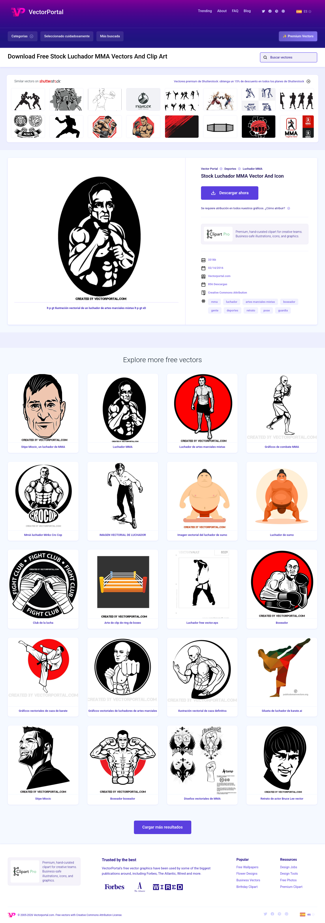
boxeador (289, 301)
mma (214, 301)
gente (214, 310)
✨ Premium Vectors (298, 36)
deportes (232, 310)
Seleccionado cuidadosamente (67, 36)
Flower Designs (246, 873)
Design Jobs (288, 867)
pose (266, 310)
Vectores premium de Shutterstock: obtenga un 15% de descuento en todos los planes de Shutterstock (239, 81)
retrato (251, 310)
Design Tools (289, 873)
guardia (283, 310)
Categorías (22, 36)
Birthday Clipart (246, 887)
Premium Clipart (291, 887)
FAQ (235, 11)
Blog (247, 11)
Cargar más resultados (162, 827)
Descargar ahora (230, 193)
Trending (205, 11)
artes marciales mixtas (260, 301)
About (222, 11)
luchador (231, 301)
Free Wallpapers (247, 867)
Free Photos (288, 880)
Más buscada (110, 36)
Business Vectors (248, 880)
